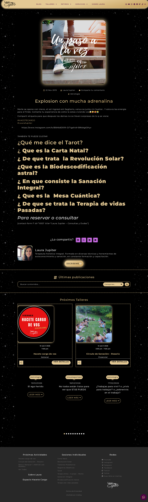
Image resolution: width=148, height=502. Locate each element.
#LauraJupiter (24, 123)
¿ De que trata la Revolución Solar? (70, 158)
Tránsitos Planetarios (66, 465)
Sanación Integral (65, 477)
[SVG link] (10, 4)
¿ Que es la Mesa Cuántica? (59, 195)
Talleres (51, 4)
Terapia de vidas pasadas (68, 483)
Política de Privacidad (74, 491)
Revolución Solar (65, 462)
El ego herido (35, 412)
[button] (78, 240)
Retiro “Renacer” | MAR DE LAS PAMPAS (31, 465)
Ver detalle (61, 362)
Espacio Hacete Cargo (35, 479)
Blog (39, 4)
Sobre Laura (98, 4)
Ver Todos (22, 469)
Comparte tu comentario (93, 90)
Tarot (60, 471)
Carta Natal (62, 459)
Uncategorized (74, 377)
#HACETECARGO (26, 120)
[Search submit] (127, 284)
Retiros (66, 4)
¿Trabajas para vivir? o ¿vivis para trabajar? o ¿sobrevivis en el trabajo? (112, 415)
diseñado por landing (74, 495)
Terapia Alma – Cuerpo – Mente (71, 474)
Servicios (81, 4)
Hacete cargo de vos (45, 354)
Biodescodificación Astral (68, 480)
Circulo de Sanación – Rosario (103, 354)
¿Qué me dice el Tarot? (50, 142)
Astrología (75, 94)
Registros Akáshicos (66, 468)
